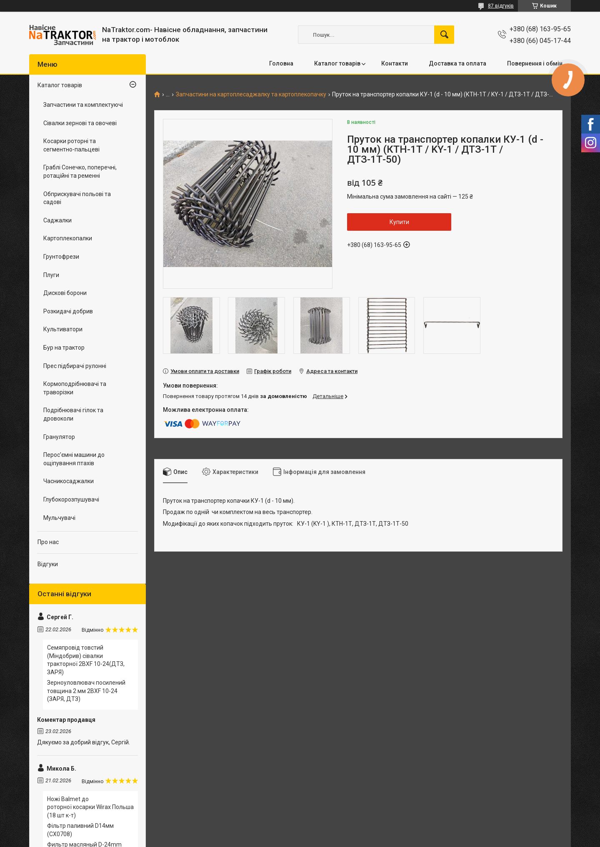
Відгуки (48, 564)
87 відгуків (501, 6)
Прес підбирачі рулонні (74, 366)
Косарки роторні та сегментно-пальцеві (71, 145)
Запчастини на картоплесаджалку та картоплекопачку (251, 94)
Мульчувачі (59, 517)
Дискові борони (65, 293)
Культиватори (62, 329)
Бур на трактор (64, 347)
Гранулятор (59, 437)
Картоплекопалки (67, 238)
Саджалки (57, 220)
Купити (399, 222)
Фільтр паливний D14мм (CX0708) (80, 829)
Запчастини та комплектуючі (83, 104)
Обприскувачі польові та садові (77, 198)
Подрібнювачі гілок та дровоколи (73, 414)
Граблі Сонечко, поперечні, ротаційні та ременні (80, 171)
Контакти (394, 63)
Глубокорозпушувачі (71, 499)
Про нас (48, 542)
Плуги (51, 275)
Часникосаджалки (68, 481)
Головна (281, 63)
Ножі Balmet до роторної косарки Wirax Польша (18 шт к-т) (90, 807)
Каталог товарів (337, 63)
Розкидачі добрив (68, 311)
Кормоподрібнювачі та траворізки (74, 388)
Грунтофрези (61, 256)
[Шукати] (444, 34)
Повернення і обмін (534, 63)
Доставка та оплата (457, 63)
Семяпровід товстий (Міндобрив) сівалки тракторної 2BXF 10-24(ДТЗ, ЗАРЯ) (86, 660)
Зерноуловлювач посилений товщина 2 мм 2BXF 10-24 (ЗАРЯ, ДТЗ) (86, 690)
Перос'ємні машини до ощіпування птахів (74, 458)
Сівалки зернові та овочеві (80, 123)
